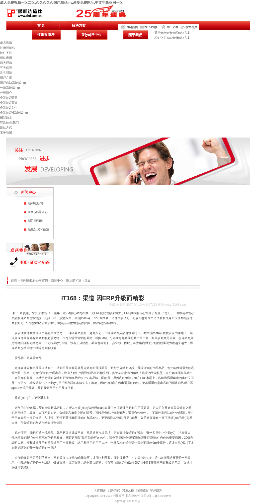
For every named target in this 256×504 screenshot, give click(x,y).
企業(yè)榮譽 (8, 97)
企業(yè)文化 (8, 107)
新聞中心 (57, 280)
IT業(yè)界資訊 (38, 212)
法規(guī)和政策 (38, 229)
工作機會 (100, 490)
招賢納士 (6, 117)
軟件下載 (6, 53)
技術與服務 (7, 48)
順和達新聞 (35, 203)
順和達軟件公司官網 (34, 280)
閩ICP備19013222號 (128, 501)
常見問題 (6, 72)
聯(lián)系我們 (9, 122)
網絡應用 (6, 58)
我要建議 (142, 490)
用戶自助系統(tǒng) (13, 82)
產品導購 (6, 43)
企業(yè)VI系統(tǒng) (14, 112)
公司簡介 (6, 92)
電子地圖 (6, 132)
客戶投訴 (156, 490)
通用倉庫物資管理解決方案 (172, 33)
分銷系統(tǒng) (10, 87)
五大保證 (6, 68)
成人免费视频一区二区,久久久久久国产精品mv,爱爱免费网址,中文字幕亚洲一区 (61, 2)
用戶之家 (6, 77)
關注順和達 (35, 220)
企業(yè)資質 (8, 102)
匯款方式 (6, 127)
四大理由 (6, 63)
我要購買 (114, 490)
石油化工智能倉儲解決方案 (172, 38)
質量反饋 (128, 490)
